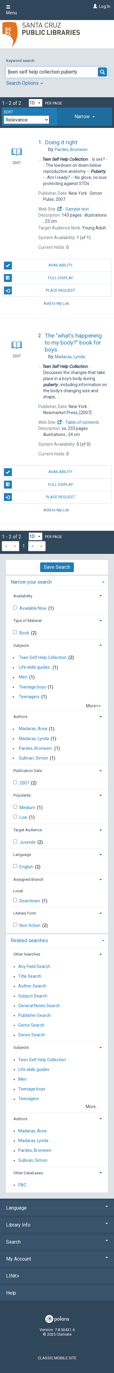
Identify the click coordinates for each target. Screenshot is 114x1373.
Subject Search (32, 996)
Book (24, 632)
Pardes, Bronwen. (36, 748)
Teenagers (29, 696)
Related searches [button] (29, 940)
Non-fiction (30, 925)
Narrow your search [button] (31, 582)
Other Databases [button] (28, 1173)
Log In (104, 6)
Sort (8, 112)
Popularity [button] (22, 795)
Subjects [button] (21, 645)
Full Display (38, 278)
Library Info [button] (57, 1225)
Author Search (32, 986)
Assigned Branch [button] (28, 879)
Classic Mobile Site (57, 1358)
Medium (27, 807)
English (26, 866)
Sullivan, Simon (33, 758)
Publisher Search (34, 1015)
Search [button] (57, 1242)
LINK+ (12, 1276)
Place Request (39, 290)
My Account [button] (57, 1259)
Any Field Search (34, 966)
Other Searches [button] (26, 954)
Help (11, 1293)
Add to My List (56, 303)
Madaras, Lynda (34, 738)
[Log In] (94, 6)
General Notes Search (39, 1005)
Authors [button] (20, 716)
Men (23, 677)
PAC (22, 1184)
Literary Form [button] (24, 913)
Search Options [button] (24, 83)
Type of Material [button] (27, 620)
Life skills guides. (35, 667)
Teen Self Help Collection (43, 657)
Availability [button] (22, 596)
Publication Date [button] (27, 770)
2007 (24, 783)
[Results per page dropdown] (35, 103)
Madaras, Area (33, 728)
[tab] (84, 117)
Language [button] (22, 854)
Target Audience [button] (27, 830)
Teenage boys (32, 687)
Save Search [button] (57, 567)
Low (23, 817)
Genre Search (31, 1025)
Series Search (31, 1035)
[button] (84, 117)
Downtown (30, 900)
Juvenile (27, 842)
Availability (38, 265)
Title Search (29, 976)
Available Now (33, 608)
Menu (11, 10)
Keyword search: (21, 60)
